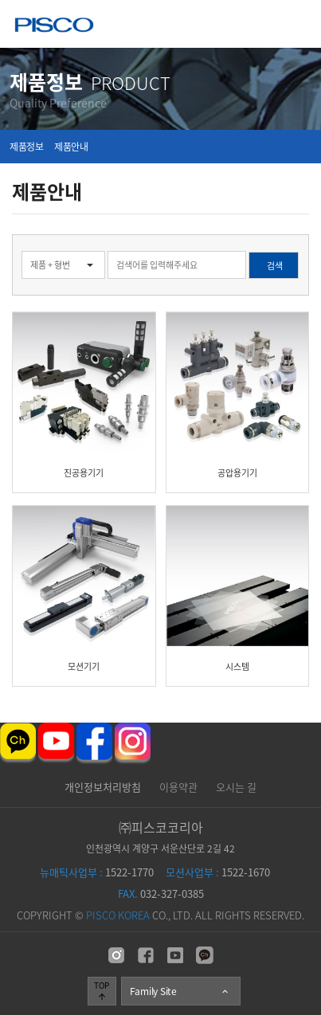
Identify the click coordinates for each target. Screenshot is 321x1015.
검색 (0, 234)
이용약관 (178, 786)
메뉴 (297, 23)
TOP (101, 990)
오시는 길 (236, 786)
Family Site (180, 991)
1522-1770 (97, 872)
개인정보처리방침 (103, 786)
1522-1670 (218, 872)
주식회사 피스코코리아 (54, 27)
